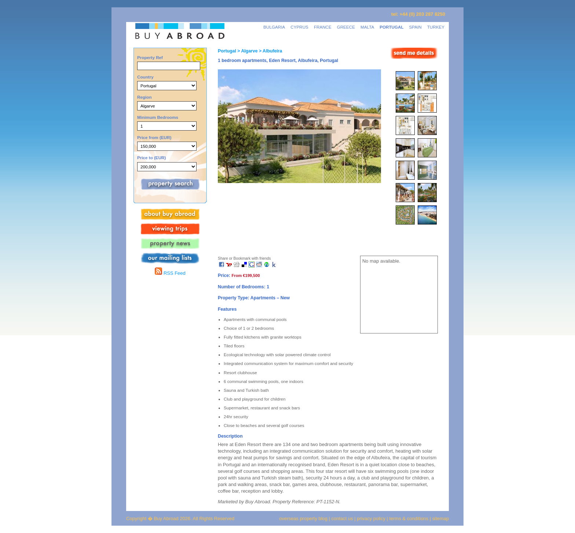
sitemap (440, 518)
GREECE (346, 27)
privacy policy (371, 518)
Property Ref (150, 57)
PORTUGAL (391, 27)
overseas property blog (303, 518)
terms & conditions (409, 518)
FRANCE (323, 27)
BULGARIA (274, 27)
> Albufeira (270, 51)
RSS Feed (170, 273)
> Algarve (247, 51)
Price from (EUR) (154, 137)
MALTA (367, 27)
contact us (342, 518)
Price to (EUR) (151, 157)
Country (145, 76)
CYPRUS (299, 27)
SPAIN (415, 27)
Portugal (227, 51)
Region (144, 97)
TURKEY (435, 27)
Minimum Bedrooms (157, 117)
